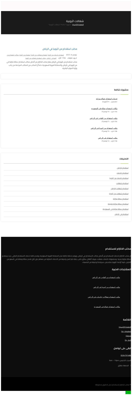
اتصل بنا (128, 340)
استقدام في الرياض (121, 214)
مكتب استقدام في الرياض (107, 138)
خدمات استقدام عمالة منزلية (106, 99)
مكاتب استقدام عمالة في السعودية (104, 108)
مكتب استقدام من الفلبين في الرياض (103, 118)
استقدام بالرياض (122, 168)
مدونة (128, 335)
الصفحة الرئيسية (125, 327)
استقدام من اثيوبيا (24, 55)
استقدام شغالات (122, 183)
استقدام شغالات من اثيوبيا (39, 55)
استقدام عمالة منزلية (120, 199)
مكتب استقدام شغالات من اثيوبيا (36, 58)
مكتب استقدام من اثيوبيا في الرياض (59, 49)
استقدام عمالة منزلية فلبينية (118, 204)
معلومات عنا (126, 331)
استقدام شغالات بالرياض (119, 188)
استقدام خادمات (122, 173)
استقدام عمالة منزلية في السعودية (115, 209)
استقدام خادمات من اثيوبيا (56, 55)
